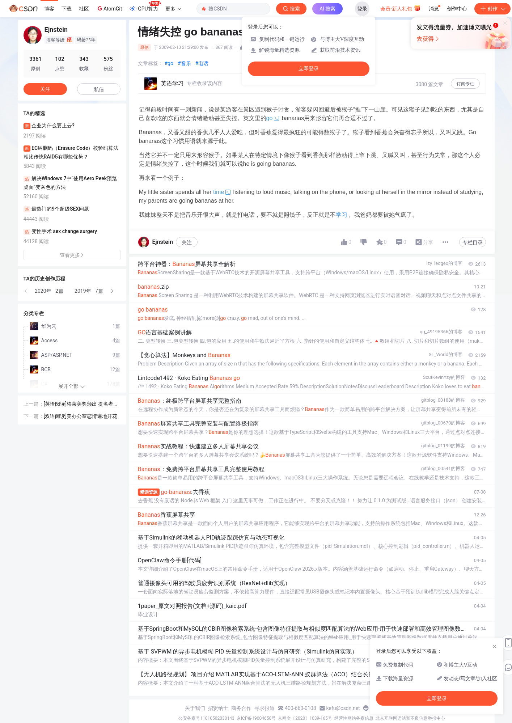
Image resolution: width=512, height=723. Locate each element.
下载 (67, 9)
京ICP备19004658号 (256, 718)
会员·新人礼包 (400, 8)
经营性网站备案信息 (353, 718)
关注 (187, 242)
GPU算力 (145, 6)
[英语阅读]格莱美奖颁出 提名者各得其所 (81, 404)
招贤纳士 (218, 708)
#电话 (202, 63)
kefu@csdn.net (343, 708)
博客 (49, 9)
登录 (362, 9)
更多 (173, 9)
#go (169, 63)
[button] (26, 291)
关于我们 (195, 708)
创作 (492, 9)
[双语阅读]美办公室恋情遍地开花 (80, 416)
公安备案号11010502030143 (206, 718)
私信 (99, 89)
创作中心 (457, 9)
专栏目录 (472, 242)
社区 (84, 9)
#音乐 (184, 63)
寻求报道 (264, 708)
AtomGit (109, 8)
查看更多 (72, 255)
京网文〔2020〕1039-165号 (305, 718)
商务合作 (241, 708)
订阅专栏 (465, 83)
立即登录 (309, 68)
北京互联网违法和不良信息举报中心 (410, 718)
